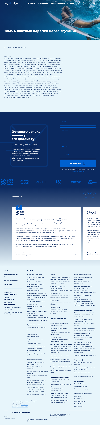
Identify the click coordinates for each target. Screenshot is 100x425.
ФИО (64, 122)
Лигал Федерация (79, 401)
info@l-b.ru (9, 299)
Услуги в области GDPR (34, 343)
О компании (43, 3)
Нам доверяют (17, 196)
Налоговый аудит (55, 293)
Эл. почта (65, 146)
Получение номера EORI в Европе (85, 328)
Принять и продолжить (21, 412)
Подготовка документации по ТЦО (37, 320)
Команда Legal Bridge (11, 274)
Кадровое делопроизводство (36, 384)
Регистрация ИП (55, 337)
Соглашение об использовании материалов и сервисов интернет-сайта (60, 415)
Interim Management (80, 386)
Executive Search (79, 384)
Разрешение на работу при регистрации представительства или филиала (60, 350)
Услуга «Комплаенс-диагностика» (84, 330)
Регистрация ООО (56, 325)
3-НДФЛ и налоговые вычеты (36, 301)
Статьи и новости (58, 3)
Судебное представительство (36, 327)
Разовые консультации (34, 281)
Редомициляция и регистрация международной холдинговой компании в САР (84, 314)
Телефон (65, 155)
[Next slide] (93, 195)
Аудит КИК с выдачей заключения (61, 290)
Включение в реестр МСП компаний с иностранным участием (58, 311)
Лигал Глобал (78, 406)
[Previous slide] (86, 195)
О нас (6, 270)
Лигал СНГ (77, 404)
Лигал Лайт (77, 396)
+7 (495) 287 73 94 (10, 294)
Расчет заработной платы (35, 387)
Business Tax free (32, 304)
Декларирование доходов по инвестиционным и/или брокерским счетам (83, 288)
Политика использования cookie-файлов (37, 420)
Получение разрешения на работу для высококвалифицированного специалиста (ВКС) (61, 366)
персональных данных (78, 171)
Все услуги (31, 3)
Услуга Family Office (80, 369)
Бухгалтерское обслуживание (36, 394)
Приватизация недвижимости (83, 376)
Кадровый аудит (55, 307)
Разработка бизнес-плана (58, 397)
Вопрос (65, 130)
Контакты (70, 3)
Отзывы (6, 277)
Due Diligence (54, 300)
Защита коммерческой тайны (36, 346)
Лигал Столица (78, 398)
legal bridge (9, 304)
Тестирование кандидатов (82, 389)
